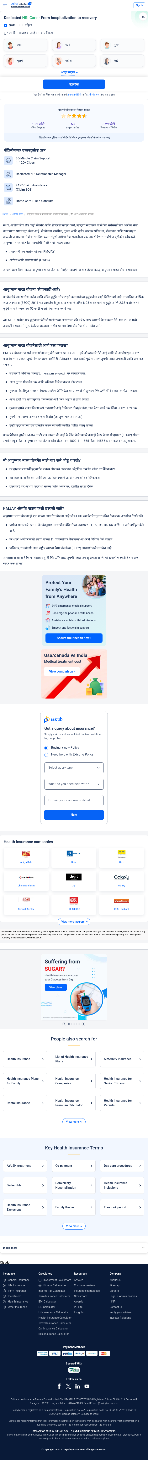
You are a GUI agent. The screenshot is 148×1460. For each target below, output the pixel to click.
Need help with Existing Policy (70, 754)
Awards (78, 1301)
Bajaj (73, 862)
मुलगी (20, 60)
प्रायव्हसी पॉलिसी (74, 94)
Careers (114, 1290)
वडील (68, 60)
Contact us (116, 1306)
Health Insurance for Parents (118, 1103)
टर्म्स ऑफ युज (93, 94)
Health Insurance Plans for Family (23, 1081)
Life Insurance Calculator (53, 1312)
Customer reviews (85, 1285)
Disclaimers (10, 1247)
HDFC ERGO (74, 909)
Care (121, 862)
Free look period (115, 1207)
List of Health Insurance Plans (71, 1059)
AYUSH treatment (19, 1166)
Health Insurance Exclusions (18, 1207)
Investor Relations (120, 1317)
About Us (115, 1280)
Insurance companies (87, 1290)
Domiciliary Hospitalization (65, 1185)
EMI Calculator (47, 1301)
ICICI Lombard (121, 909)
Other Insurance (17, 1306)
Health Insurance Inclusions (115, 1185)
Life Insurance (16, 1285)
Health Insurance (18, 1059)
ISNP (113, 1301)
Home (5, 214)
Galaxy (121, 885)
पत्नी (68, 45)
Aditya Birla (26, 862)
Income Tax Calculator (52, 1290)
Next (74, 815)
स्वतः (19, 45)
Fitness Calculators (55, 1285)
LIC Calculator (47, 1306)
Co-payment (63, 1166)
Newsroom (80, 1296)
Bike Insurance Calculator (54, 1333)
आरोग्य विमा (17, 214)
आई (116, 60)
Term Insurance (17, 1290)
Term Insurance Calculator (54, 1296)
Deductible (14, 1185)
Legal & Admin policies (123, 1296)
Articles (78, 1280)
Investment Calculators (57, 1280)
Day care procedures (118, 1166)
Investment (14, 1296)
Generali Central (26, 909)
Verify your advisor (121, 1312)
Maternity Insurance (117, 1059)
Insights (79, 1312)
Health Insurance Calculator (55, 1317)
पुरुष (12, 25)
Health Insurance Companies (67, 1081)
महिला (28, 25)
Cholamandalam (26, 885)
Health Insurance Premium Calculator (69, 1103)
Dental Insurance (18, 1103)
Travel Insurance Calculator (55, 1323)
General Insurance (18, 1280)
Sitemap (114, 1285)
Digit (73, 885)
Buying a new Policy (63, 747)
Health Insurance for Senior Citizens (118, 1081)
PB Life (78, 1306)
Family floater (64, 1207)
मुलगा (117, 45)
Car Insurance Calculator (53, 1328)
